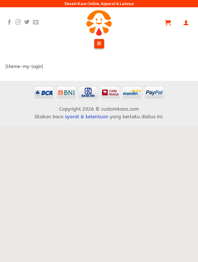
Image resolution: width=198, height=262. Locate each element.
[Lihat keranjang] (167, 22)
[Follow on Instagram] (18, 22)
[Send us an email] (35, 22)
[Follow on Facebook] (9, 22)
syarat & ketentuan (86, 116)
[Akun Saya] (186, 22)
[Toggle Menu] (99, 44)
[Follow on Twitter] (27, 22)
